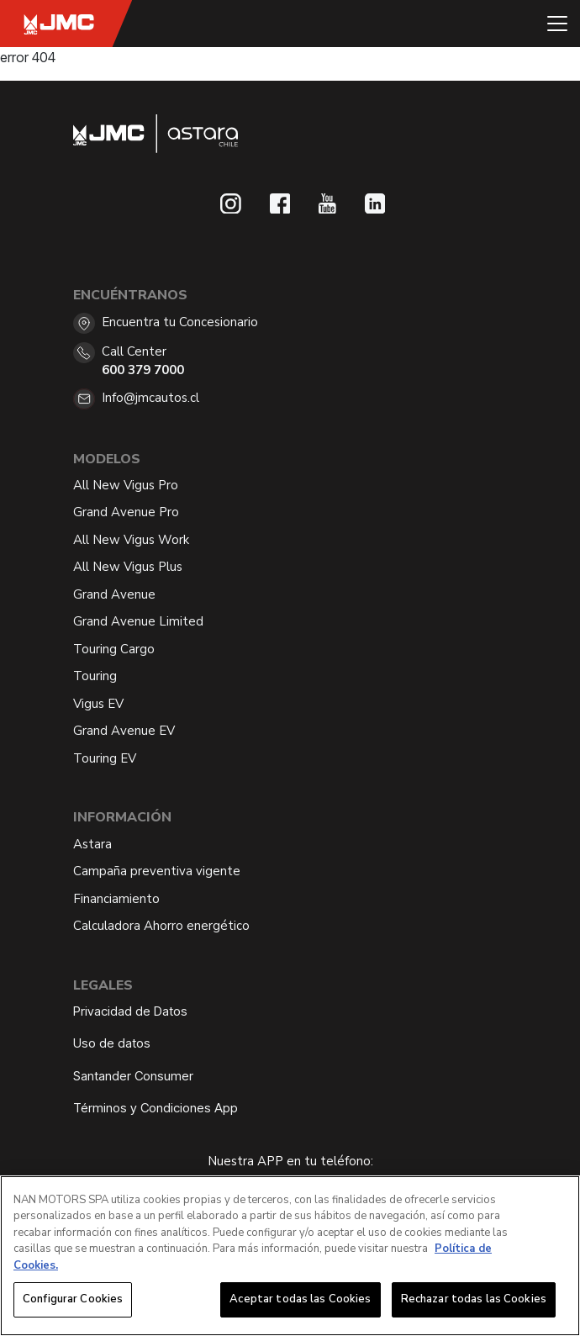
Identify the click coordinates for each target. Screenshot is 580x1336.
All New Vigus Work (131, 539)
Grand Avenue (114, 594)
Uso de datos (111, 1043)
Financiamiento (116, 898)
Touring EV (104, 758)
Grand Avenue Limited (138, 621)
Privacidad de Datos (130, 1011)
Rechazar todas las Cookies (473, 1299)
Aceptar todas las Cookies (300, 1299)
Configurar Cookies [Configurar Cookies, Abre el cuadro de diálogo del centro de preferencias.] (73, 1299)
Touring (95, 676)
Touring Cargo (114, 649)
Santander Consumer (133, 1076)
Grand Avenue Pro (126, 512)
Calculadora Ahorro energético (161, 925)
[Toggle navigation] (557, 24)
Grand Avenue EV (124, 730)
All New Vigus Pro (125, 485)
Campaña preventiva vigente (156, 871)
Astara (92, 844)
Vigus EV (98, 703)
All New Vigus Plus (127, 566)
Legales (103, 985)
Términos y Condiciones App (155, 1108)
